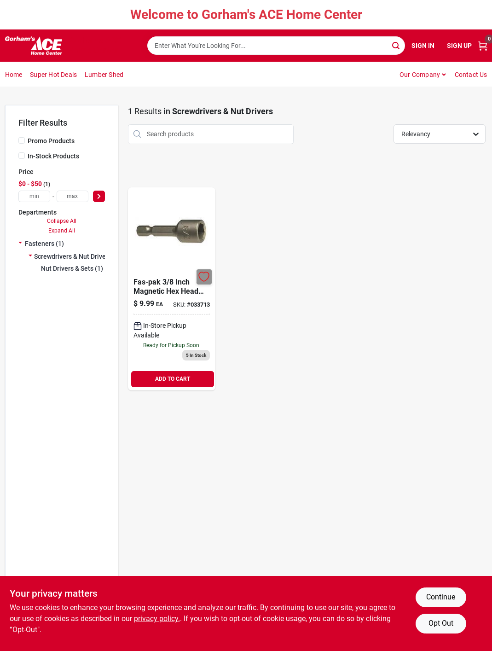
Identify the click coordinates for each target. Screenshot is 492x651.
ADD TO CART (172, 379)
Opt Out (440, 623)
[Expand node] (20, 243)
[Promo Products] (21, 140)
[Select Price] (99, 196)
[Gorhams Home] (34, 45)
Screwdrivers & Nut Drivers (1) (77, 256)
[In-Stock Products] (21, 155)
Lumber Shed (104, 74)
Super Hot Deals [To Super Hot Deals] (53, 74)
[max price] (72, 196)
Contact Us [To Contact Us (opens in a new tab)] (471, 74)
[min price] (34, 196)
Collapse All (61, 221)
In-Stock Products (53, 156)
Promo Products (51, 141)
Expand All (61, 230)
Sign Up (459, 45)
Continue (440, 597)
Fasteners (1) (44, 243)
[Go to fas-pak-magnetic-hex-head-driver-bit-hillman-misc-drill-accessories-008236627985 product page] (171, 288)
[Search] (396, 44)
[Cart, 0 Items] (482, 46)
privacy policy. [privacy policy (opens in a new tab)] (157, 618)
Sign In (422, 45)
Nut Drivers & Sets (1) (72, 268)
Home (14, 74)
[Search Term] (276, 45)
